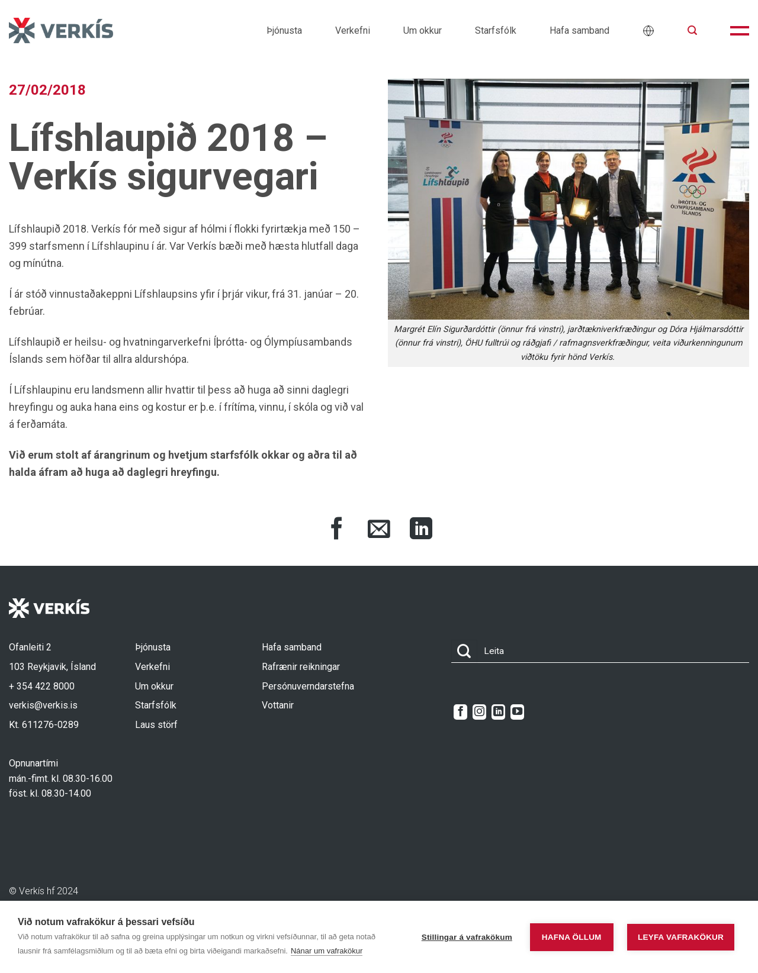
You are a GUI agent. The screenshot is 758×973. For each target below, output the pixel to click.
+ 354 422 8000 (42, 686)
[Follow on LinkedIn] (498, 712)
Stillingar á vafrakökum (467, 937)
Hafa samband (579, 30)
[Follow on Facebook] (460, 712)
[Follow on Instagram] (479, 712)
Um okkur (422, 30)
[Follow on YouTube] (517, 712)
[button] (692, 30)
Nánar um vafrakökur (326, 950)
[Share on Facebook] (337, 530)
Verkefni (352, 30)
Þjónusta (284, 30)
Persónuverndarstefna (308, 686)
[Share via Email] (379, 530)
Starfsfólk (495, 30)
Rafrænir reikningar (301, 666)
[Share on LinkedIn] (421, 530)
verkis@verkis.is (43, 705)
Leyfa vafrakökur (681, 937)
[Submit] (464, 651)
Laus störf (156, 724)
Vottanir (278, 705)
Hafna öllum (572, 937)
